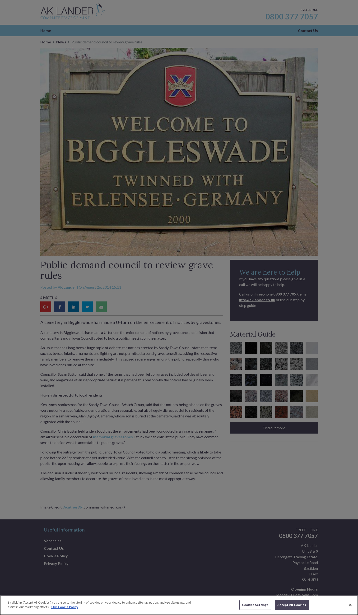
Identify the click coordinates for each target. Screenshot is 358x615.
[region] (179, 605)
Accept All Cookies (291, 605)
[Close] (350, 605)
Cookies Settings (255, 605)
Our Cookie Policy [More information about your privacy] (64, 607)
